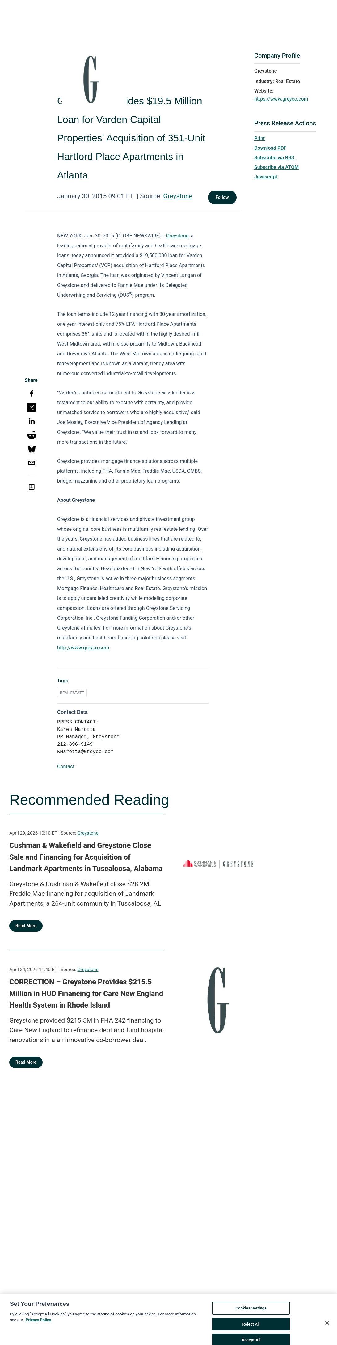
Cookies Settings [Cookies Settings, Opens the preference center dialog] (251, 1314)
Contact (65, 766)
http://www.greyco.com (83, 648)
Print (259, 138)
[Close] (327, 1329)
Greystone (177, 196)
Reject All (251, 1330)
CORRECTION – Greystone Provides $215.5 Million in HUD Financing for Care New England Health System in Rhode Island (86, 993)
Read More (25, 925)
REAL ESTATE (72, 692)
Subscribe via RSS (274, 158)
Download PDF (270, 148)
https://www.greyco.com (281, 99)
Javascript (265, 177)
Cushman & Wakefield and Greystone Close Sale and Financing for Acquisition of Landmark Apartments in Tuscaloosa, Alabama (86, 857)
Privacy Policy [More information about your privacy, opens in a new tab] (38, 1326)
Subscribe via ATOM (276, 167)
